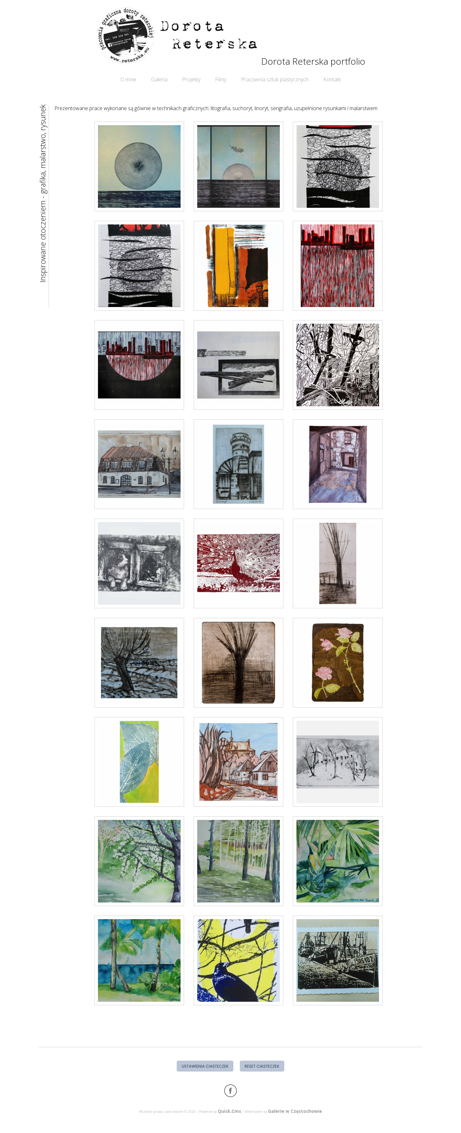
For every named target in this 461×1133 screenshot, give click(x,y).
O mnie (128, 79)
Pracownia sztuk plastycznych (275, 79)
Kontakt (332, 79)
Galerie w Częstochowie (295, 1111)
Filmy (220, 79)
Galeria (159, 79)
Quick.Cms (229, 1111)
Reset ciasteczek (262, 1066)
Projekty (191, 79)
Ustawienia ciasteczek (205, 1066)
